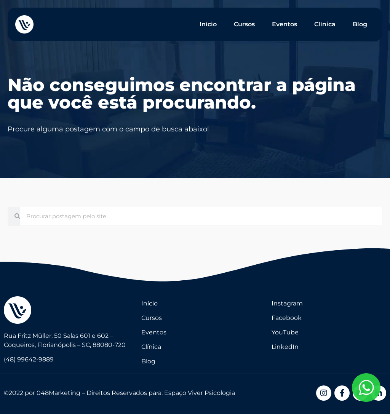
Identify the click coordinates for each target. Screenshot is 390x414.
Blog (360, 24)
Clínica (325, 24)
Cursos (244, 24)
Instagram (287, 303)
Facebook (287, 317)
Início (208, 24)
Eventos (284, 24)
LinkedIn (285, 346)
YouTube (285, 332)
